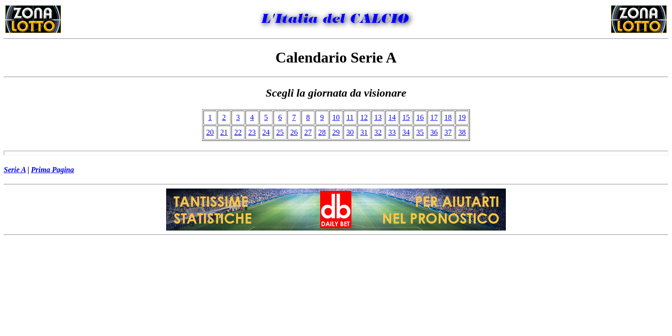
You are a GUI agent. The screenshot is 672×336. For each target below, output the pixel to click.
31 (364, 132)
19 (462, 117)
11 (349, 117)
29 (336, 132)
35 (420, 132)
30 (350, 132)
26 (294, 132)
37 (448, 132)
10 (336, 117)
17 (434, 117)
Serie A (15, 170)
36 (434, 132)
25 (280, 132)
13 (378, 117)
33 (392, 132)
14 (392, 117)
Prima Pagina (52, 170)
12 (364, 117)
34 (406, 132)
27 (308, 132)
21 (224, 132)
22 (238, 132)
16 (420, 117)
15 (406, 117)
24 (266, 132)
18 (448, 117)
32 (378, 132)
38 (462, 132)
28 (322, 132)
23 (252, 132)
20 (210, 132)
